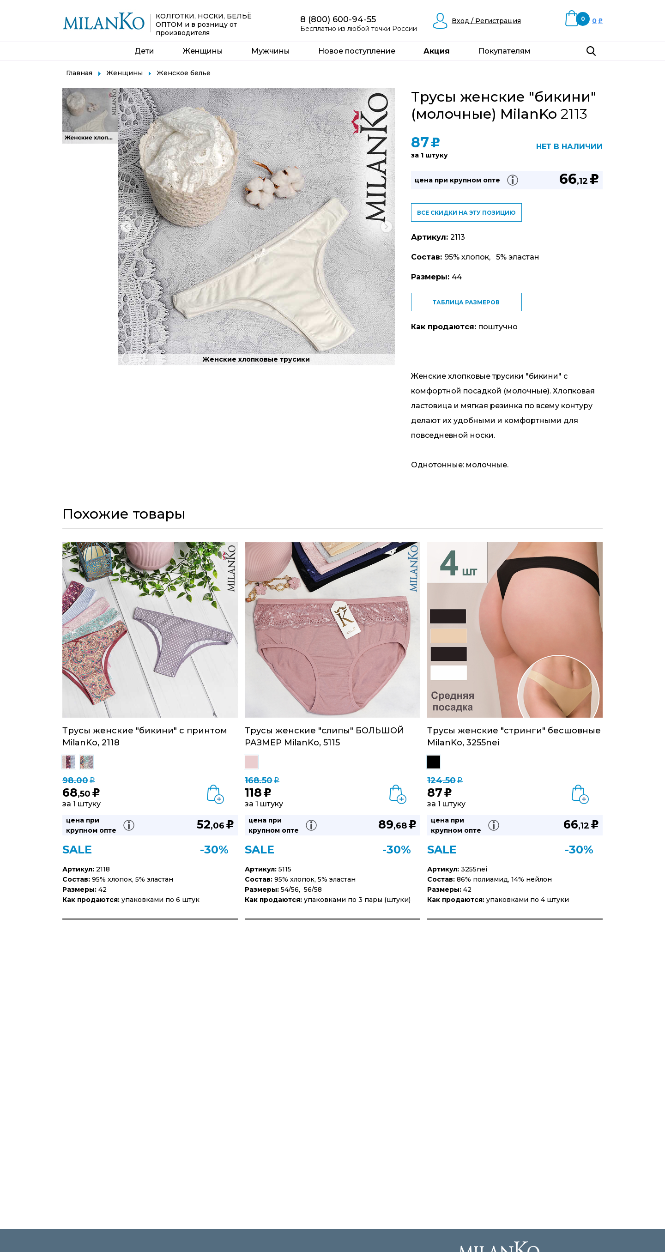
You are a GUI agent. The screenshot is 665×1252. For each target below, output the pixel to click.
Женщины (203, 51)
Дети (144, 51)
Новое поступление (356, 51)
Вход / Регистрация (486, 21)
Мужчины (270, 51)
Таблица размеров (466, 302)
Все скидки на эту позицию (466, 212)
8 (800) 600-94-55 (338, 19)
